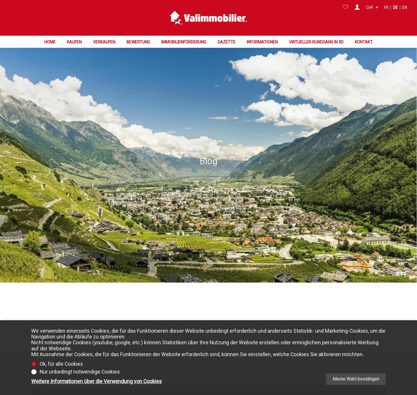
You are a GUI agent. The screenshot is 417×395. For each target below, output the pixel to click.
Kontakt (364, 41)
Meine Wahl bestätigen (356, 379)
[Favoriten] (345, 7)
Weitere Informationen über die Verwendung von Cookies (96, 381)
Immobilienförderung (183, 41)
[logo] (208, 18)
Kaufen (74, 41)
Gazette (226, 41)
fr (386, 7)
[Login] (357, 7)
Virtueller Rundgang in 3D (316, 41)
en (404, 7)
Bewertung (138, 41)
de (395, 7)
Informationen (262, 41)
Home (50, 41)
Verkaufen (104, 41)
